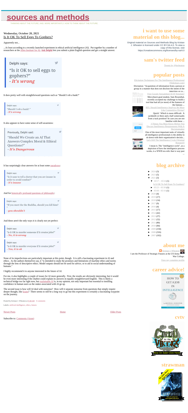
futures (34, 305)
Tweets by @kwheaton (174, 65)
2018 (153, 200)
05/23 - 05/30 (160, 187)
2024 (153, 171)
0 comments (40, 301)
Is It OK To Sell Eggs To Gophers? (28, 37)
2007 (153, 235)
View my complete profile (172, 260)
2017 (153, 203)
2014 (153, 213)
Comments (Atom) (25, 318)
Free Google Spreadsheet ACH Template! (165, 94)
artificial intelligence (17, 305)
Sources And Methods (48, 17)
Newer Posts (9, 312)
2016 (153, 206)
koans (25, 291)
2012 (153, 219)
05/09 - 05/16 (160, 190)
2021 (153, 177)
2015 (153, 209)
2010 (153, 225)
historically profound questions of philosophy (32, 193)
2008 (153, 232)
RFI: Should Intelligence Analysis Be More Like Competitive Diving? (165, 108)
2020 (153, 193)
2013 (153, 216)
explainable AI (46, 281)
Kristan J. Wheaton (170, 250)
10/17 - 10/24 (160, 181)
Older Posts (115, 312)
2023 (153, 174)
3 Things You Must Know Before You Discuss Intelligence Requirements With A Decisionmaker (165, 126)
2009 (153, 229)
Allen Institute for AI (30, 50)
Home (63, 312)
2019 (153, 197)
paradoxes (55, 165)
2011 (153, 222)
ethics (28, 305)
